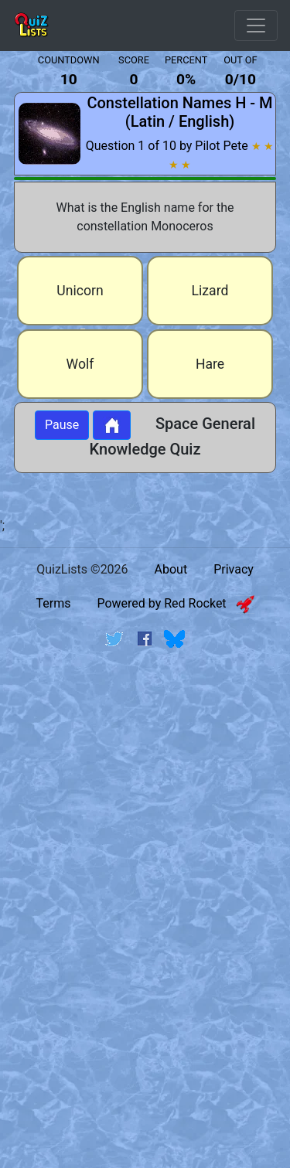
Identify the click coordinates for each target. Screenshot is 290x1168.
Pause (62, 424)
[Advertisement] (145, 817)
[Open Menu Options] (256, 25)
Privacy (233, 569)
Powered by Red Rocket (175, 603)
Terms (53, 603)
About (171, 569)
